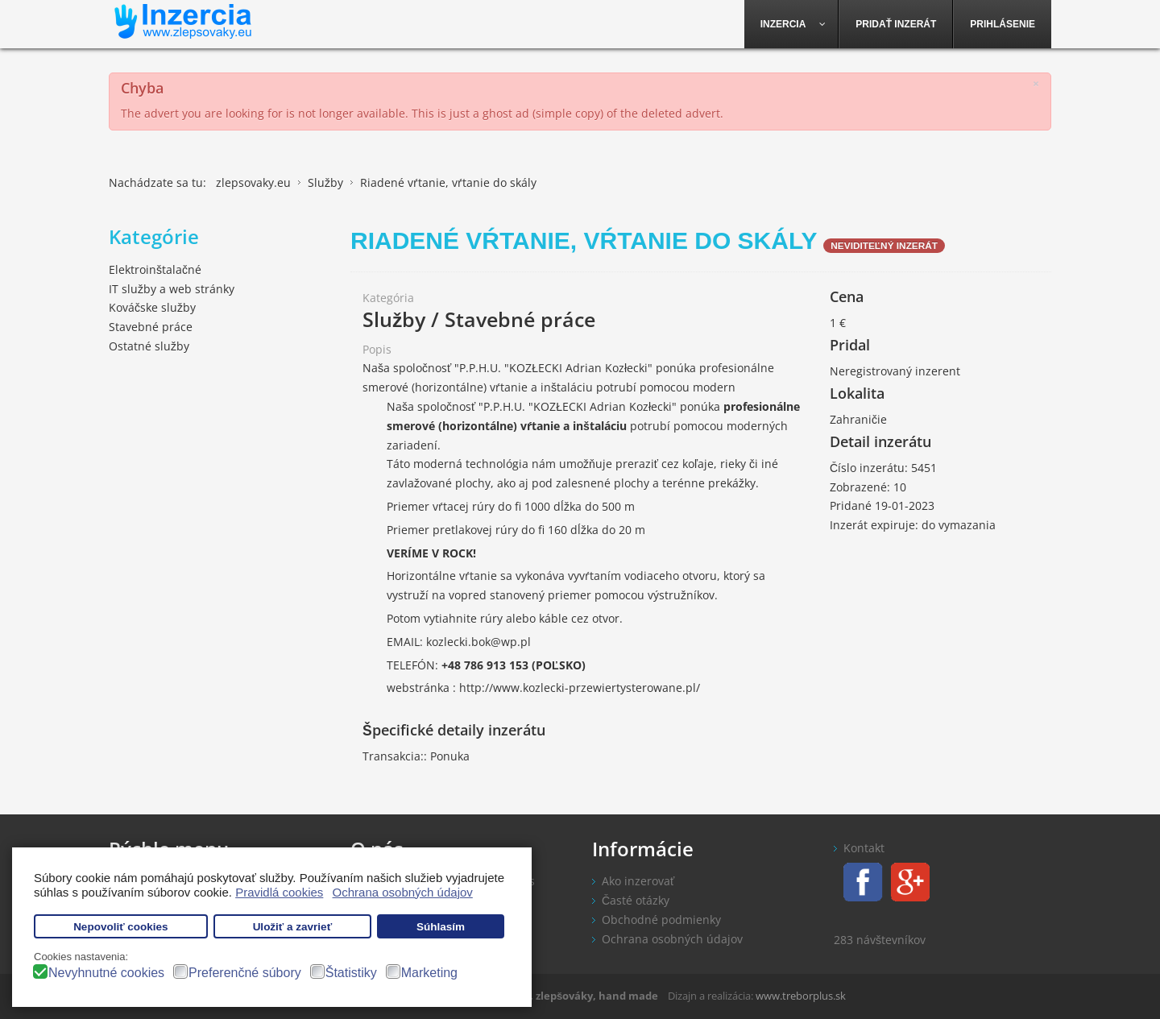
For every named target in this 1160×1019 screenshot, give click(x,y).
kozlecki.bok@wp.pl (478, 641)
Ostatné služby (149, 346)
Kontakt (863, 847)
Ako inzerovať (638, 881)
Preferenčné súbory (244, 973)
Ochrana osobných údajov (672, 939)
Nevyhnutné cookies (106, 973)
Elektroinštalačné (155, 269)
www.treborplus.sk (801, 995)
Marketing (429, 973)
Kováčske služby (152, 307)
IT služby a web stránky (171, 288)
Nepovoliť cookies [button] (120, 927)
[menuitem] (791, 24)
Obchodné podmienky (661, 919)
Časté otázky (635, 900)
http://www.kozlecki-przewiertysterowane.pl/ (579, 687)
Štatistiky (351, 973)
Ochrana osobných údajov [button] (403, 892)
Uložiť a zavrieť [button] (292, 927)
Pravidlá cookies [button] (279, 892)
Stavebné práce (151, 326)
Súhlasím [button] (440, 927)
